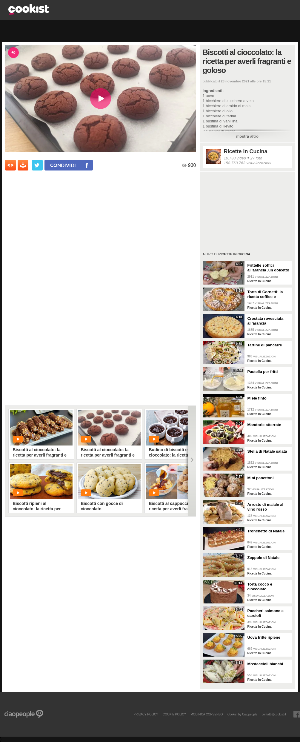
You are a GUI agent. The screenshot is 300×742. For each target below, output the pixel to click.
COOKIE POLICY (174, 714)
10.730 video (235, 158)
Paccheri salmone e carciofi (265, 613)
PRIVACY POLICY (145, 714)
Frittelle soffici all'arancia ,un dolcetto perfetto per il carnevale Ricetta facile (268, 268)
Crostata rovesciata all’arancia (265, 320)
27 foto (256, 158)
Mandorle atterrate (264, 425)
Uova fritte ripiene (264, 637)
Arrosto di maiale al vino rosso (265, 506)
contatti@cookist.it (274, 714)
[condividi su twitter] (37, 165)
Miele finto (257, 398)
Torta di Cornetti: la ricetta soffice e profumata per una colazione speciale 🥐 (267, 294)
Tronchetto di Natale (266, 531)
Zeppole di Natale (263, 557)
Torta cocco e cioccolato (260, 586)
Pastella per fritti (262, 371)
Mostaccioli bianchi (265, 664)
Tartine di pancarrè (264, 345)
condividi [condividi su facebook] (63, 165)
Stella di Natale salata (267, 451)
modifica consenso (206, 714)
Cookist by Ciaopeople (242, 714)
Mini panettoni (260, 478)
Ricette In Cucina (245, 151)
